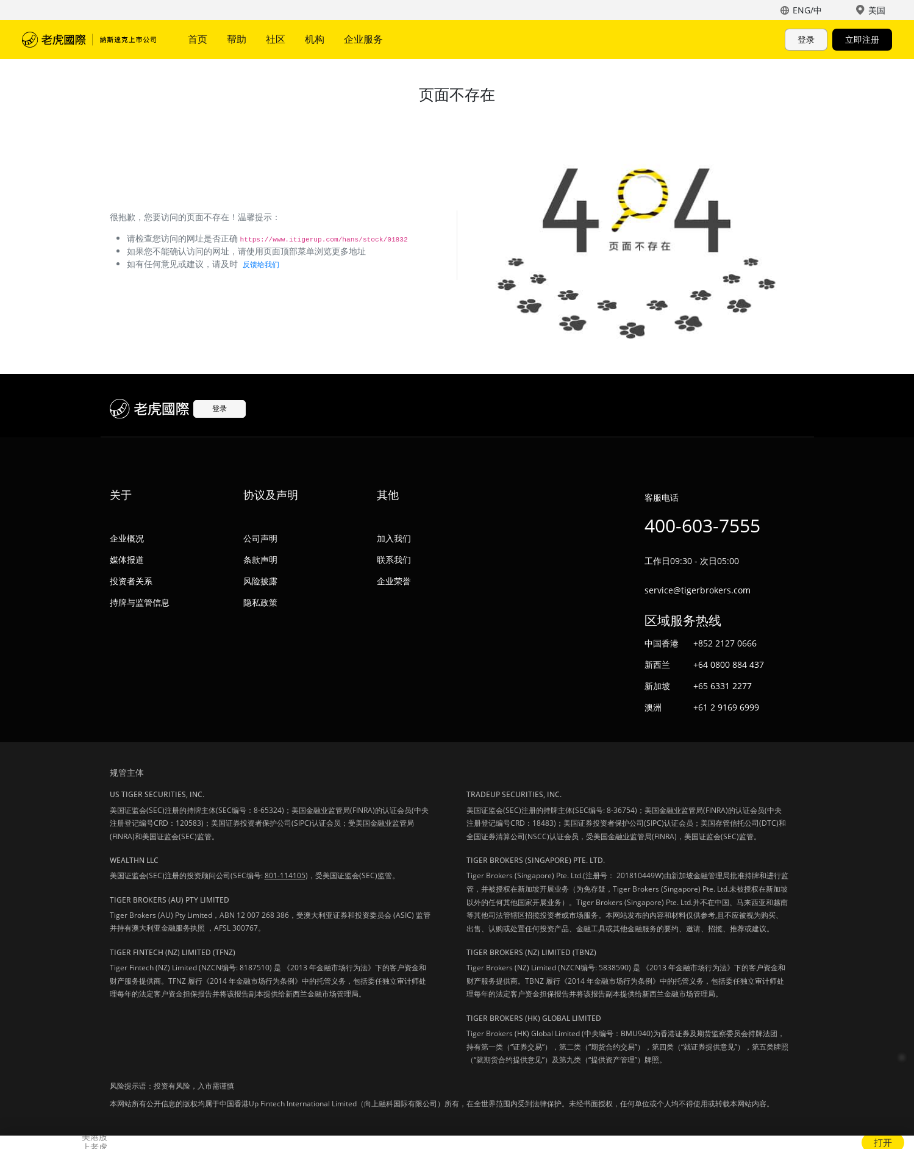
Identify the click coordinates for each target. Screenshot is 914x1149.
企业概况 (127, 538)
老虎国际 (89, 40)
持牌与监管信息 (140, 602)
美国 (876, 10)
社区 (275, 39)
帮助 (236, 39)
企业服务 (363, 39)
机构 (314, 39)
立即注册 (862, 39)
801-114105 (285, 875)
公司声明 (260, 538)
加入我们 (394, 538)
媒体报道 (127, 559)
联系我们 (394, 559)
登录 (806, 39)
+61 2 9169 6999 (726, 707)
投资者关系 (131, 581)
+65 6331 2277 (722, 686)
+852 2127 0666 (725, 643)
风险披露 (260, 581)
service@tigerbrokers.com (697, 590)
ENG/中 (807, 10)
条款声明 (260, 559)
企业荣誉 (394, 581)
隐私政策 (260, 602)
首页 (197, 39)
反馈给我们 (261, 264)
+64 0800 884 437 (728, 664)
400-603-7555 (702, 525)
